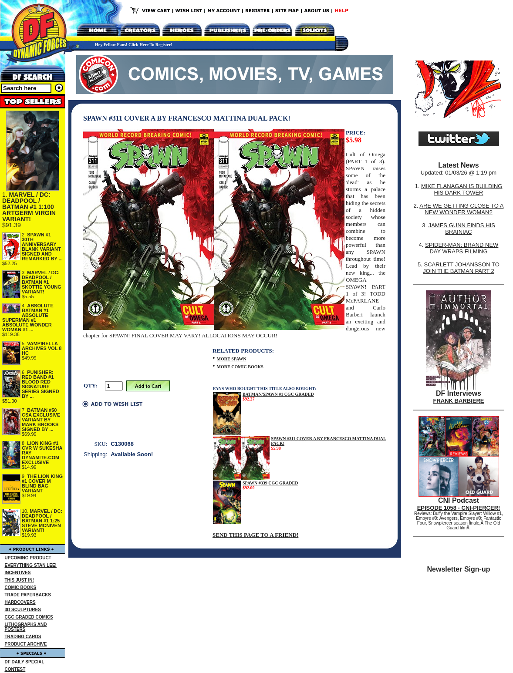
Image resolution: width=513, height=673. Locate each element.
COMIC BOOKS (21, 587)
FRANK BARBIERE (458, 400)
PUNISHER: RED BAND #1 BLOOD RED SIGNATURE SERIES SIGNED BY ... (40, 384)
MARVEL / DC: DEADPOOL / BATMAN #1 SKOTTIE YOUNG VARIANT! (41, 282)
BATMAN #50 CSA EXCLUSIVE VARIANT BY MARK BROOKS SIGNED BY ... (41, 419)
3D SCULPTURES (23, 609)
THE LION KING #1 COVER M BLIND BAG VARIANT (42, 483)
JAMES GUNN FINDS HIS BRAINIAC (462, 228)
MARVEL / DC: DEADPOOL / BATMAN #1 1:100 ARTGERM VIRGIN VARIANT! (29, 206)
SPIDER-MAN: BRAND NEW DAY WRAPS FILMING (461, 248)
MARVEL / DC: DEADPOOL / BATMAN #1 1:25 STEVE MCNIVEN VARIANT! (42, 520)
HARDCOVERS (20, 602)
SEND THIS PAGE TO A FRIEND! (255, 535)
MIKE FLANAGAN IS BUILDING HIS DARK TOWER (461, 189)
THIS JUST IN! (19, 580)
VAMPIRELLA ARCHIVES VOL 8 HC (42, 348)
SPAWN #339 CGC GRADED (270, 483)
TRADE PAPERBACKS (28, 594)
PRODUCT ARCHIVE (26, 644)
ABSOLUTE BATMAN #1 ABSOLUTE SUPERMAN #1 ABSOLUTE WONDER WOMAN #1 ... (28, 317)
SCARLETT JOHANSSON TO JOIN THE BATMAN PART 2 (461, 267)
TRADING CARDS (23, 636)
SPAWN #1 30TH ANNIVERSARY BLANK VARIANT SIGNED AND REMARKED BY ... (42, 246)
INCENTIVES (18, 572)
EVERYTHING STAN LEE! (31, 565)
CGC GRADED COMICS (29, 617)
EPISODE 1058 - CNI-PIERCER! (458, 508)
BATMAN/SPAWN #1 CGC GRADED (278, 394)
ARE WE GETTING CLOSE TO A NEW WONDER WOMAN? (461, 208)
